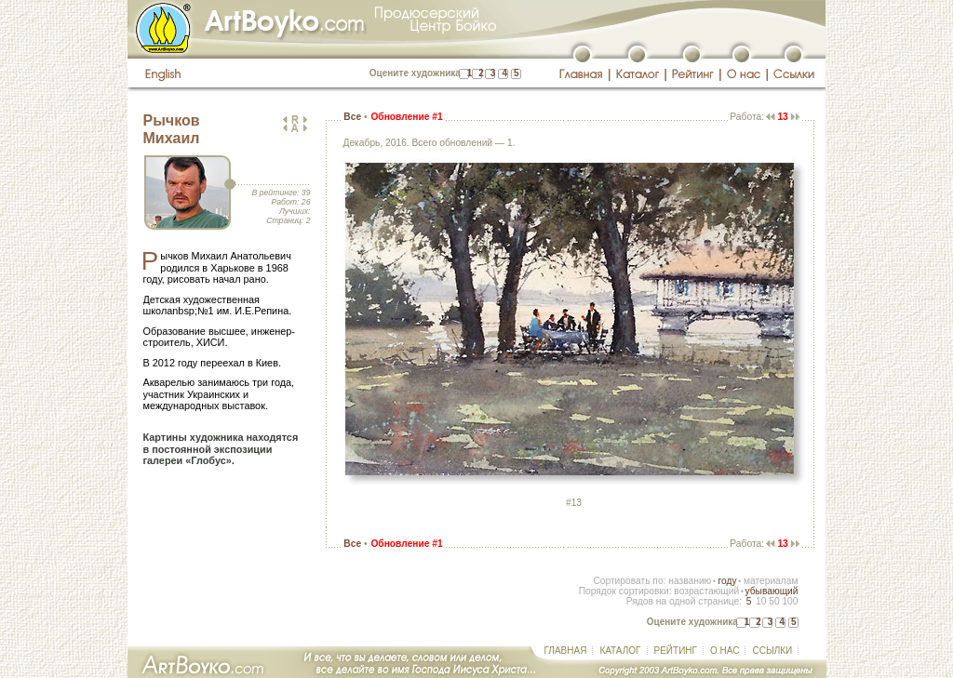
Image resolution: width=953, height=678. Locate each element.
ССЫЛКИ (772, 650)
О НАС (724, 650)
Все (352, 117)
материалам (771, 581)
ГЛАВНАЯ (565, 650)
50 (774, 601)
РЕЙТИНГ (675, 650)
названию (689, 581)
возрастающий (706, 591)
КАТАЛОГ (619, 650)
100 (790, 601)
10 (761, 601)
